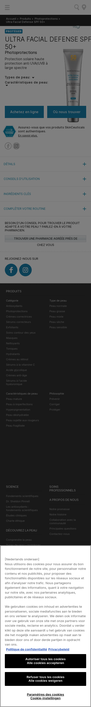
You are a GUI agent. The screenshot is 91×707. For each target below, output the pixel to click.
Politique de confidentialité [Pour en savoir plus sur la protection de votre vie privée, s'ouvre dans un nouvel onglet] (26, 649)
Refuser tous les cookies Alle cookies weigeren (46, 679)
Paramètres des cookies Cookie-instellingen (45, 696)
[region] (45, 626)
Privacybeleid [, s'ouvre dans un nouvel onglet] (58, 649)
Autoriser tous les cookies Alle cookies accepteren (45, 661)
